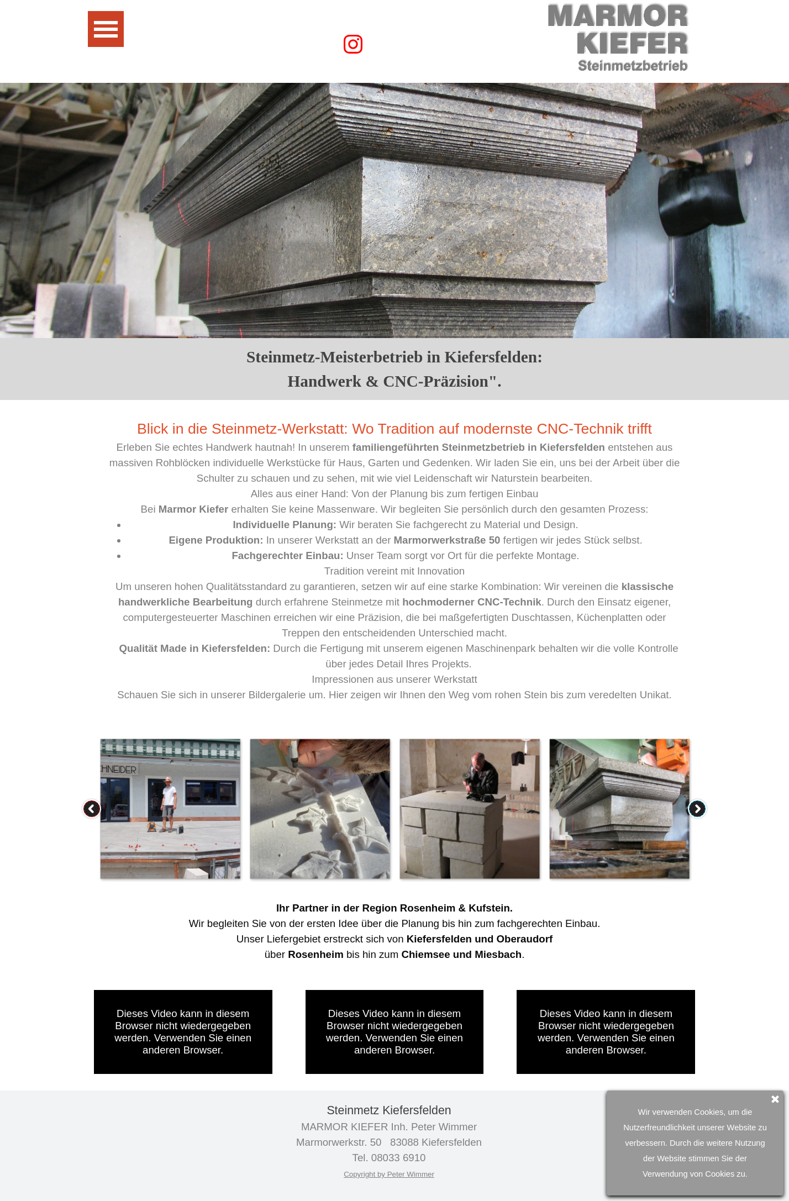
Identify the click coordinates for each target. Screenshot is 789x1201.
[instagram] (353, 44)
